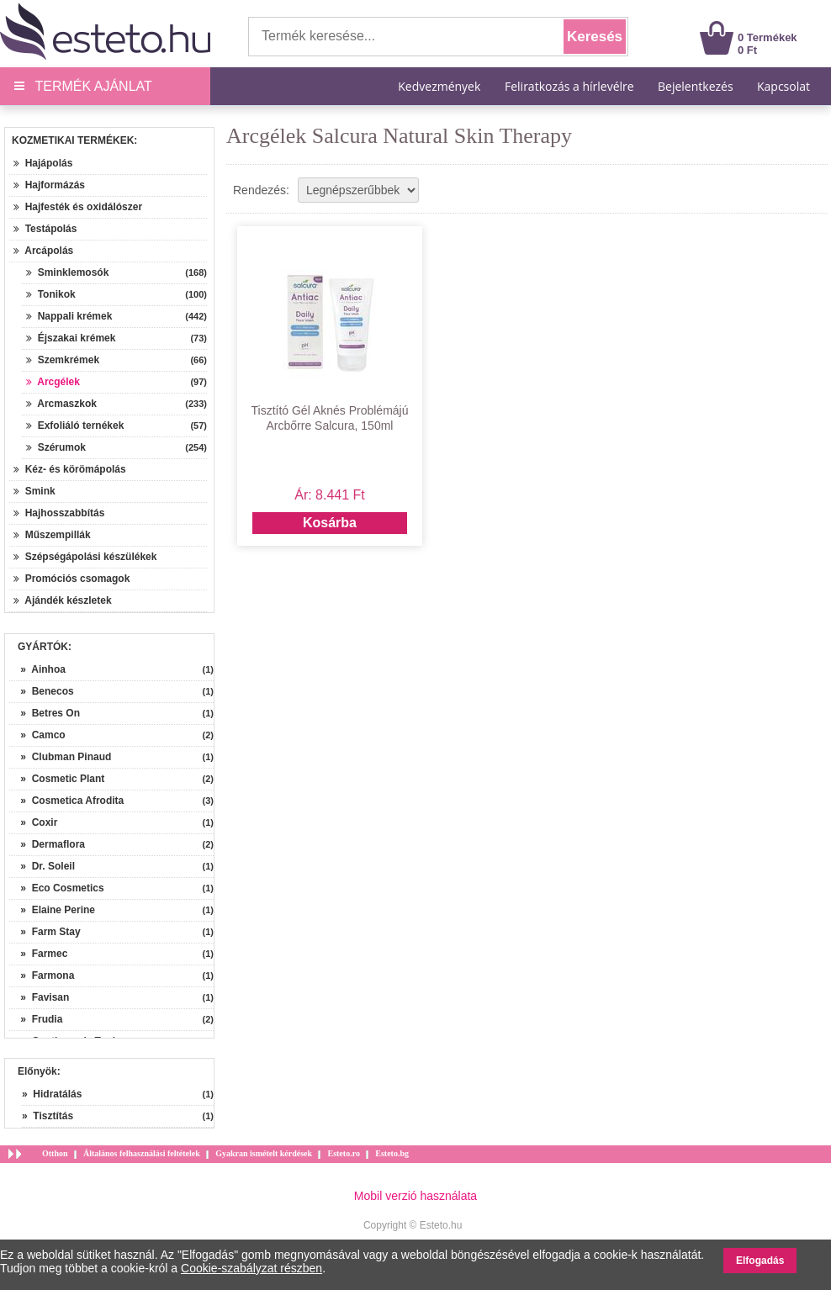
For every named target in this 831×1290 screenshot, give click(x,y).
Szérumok (56, 447)
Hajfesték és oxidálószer (77, 207)
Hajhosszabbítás (58, 513)
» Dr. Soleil (42, 866)
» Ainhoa (37, 669)
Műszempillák (52, 535)
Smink (34, 491)
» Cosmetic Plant (56, 779)
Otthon (55, 1153)
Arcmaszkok (61, 404)
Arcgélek (53, 382)
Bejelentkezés (695, 86)
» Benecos (41, 691)
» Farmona (41, 975)
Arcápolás (43, 250)
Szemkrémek (62, 360)
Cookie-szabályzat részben (251, 1268)
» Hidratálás (52, 1094)
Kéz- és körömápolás (69, 469)
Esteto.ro (343, 1153)
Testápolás (45, 229)
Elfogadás (760, 1260)
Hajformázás (49, 185)
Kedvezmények (441, 86)
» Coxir (33, 822)
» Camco (37, 735)
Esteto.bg (392, 1153)
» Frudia (35, 1019)
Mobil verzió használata (415, 1196)
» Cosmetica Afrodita (66, 800)
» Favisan (39, 997)
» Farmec (38, 954)
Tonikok (51, 294)
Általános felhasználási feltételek (141, 1153)
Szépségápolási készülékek (84, 557)
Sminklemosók (67, 272)
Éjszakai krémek (70, 338)
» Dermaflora (47, 844)
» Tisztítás (47, 1116)
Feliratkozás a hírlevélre (569, 86)
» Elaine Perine (52, 910)
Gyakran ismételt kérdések (263, 1153)
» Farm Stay (45, 932)
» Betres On (44, 713)
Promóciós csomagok (71, 578)
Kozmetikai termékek (73, 140)
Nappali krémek (69, 316)
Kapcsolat (783, 86)
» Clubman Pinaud (60, 757)
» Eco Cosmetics (56, 888)
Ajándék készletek (62, 600)
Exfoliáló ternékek (75, 425)
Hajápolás (42, 163)
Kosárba (330, 522)
